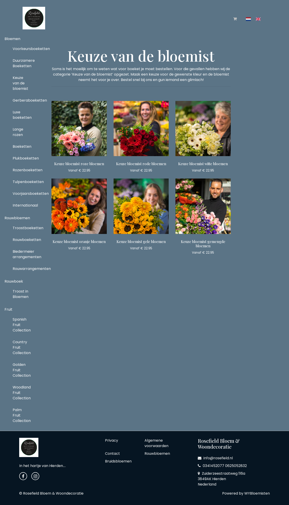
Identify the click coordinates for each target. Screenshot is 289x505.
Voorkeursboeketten (22, 48)
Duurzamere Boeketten (22, 63)
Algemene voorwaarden (156, 443)
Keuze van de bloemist (20, 83)
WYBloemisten (257, 493)
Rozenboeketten (22, 170)
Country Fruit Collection (22, 347)
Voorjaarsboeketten (22, 193)
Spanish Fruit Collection (22, 325)
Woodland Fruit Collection (22, 393)
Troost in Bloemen (20, 294)
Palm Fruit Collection (22, 415)
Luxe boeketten (22, 115)
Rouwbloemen (17, 218)
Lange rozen (18, 132)
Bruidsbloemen (118, 461)
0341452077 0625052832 (222, 465)
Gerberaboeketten (22, 100)
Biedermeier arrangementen (22, 254)
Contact (112, 453)
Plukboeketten (22, 158)
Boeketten (22, 146)
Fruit (8, 309)
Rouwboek (14, 281)
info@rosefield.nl (215, 458)
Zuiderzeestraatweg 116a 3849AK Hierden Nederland (221, 479)
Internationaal (22, 205)
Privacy (111, 440)
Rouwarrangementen (22, 268)
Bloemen (12, 38)
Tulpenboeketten (22, 181)
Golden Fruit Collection (22, 370)
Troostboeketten (22, 228)
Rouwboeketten (22, 239)
